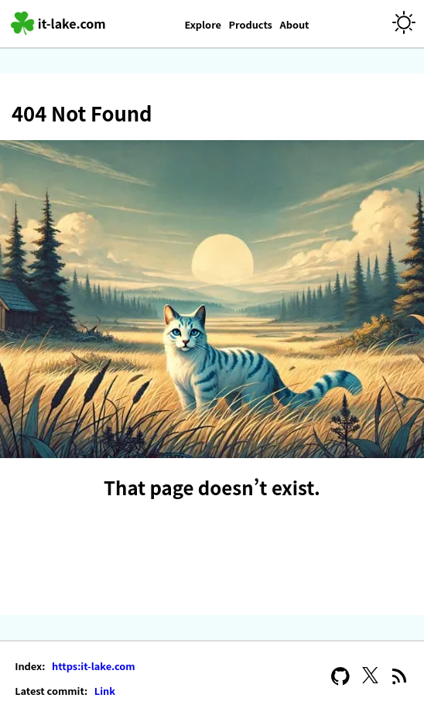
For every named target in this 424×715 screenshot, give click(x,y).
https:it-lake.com (92, 666)
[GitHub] (340, 678)
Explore (202, 24)
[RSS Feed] (400, 678)
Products (250, 24)
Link (103, 690)
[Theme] (404, 23)
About (294, 24)
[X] (370, 678)
